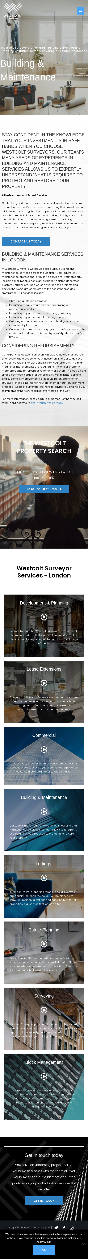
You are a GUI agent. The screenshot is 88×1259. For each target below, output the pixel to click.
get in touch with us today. (47, 403)
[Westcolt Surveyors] (13, 10)
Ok (44, 1250)
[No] (83, 1244)
